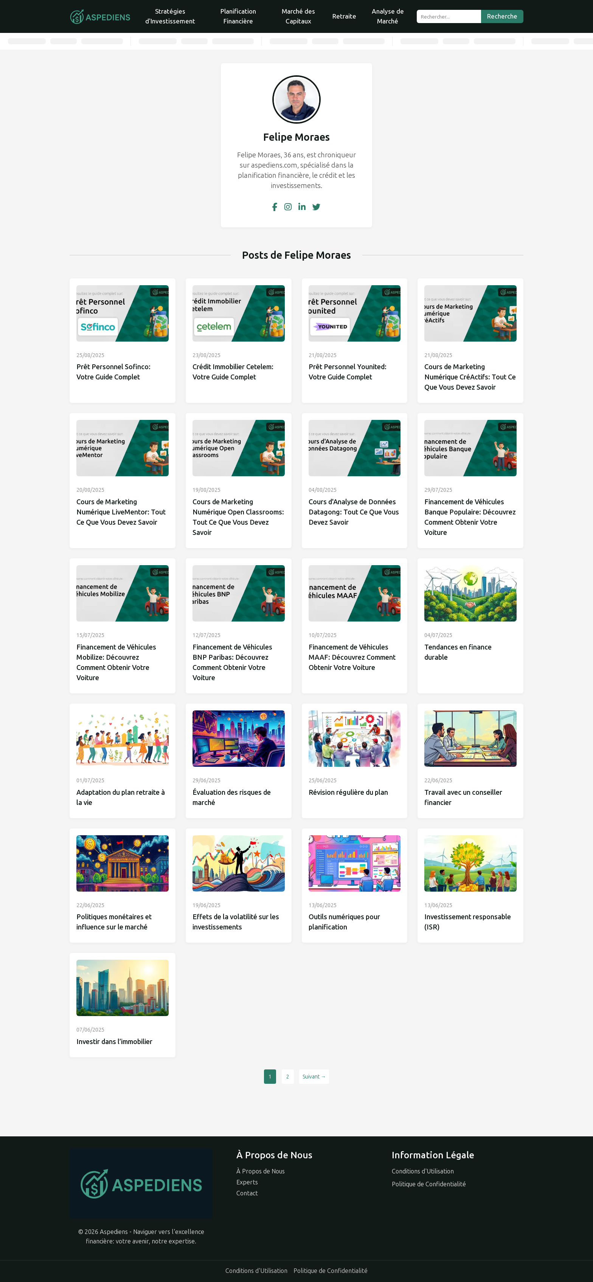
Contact (247, 1193)
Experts (247, 1182)
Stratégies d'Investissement (170, 16)
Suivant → (314, 1077)
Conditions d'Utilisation (423, 1171)
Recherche (502, 16)
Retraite (344, 16)
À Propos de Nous (260, 1171)
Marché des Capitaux (298, 16)
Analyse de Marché (388, 16)
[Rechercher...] (449, 16)
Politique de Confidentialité (429, 1184)
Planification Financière (238, 16)
